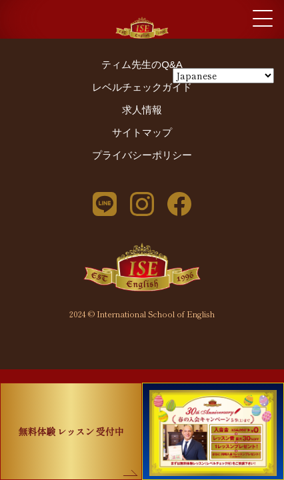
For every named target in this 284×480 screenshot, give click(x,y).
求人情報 (142, 109)
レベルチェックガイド (142, 87)
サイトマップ (142, 132)
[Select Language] (223, 75)
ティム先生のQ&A (142, 64)
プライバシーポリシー (142, 155)
